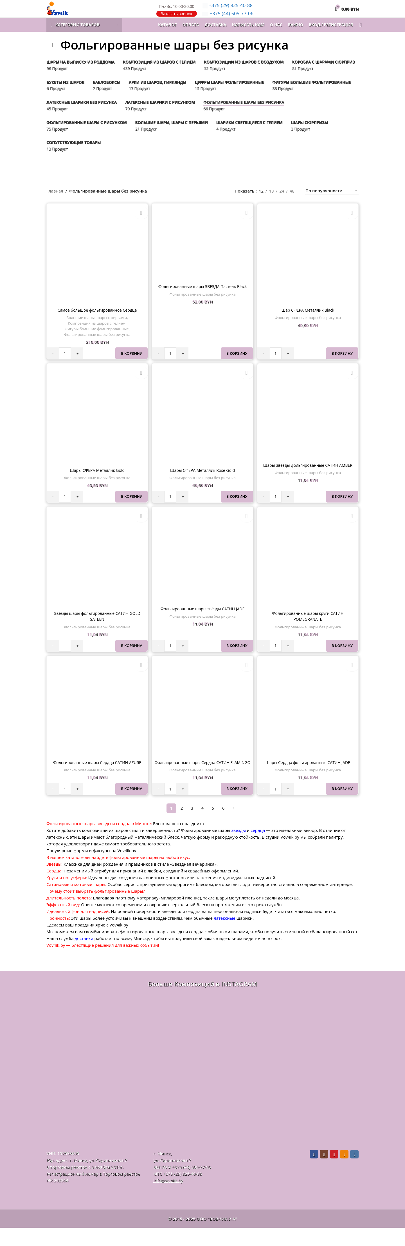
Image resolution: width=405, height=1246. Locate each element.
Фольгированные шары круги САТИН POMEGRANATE (308, 628)
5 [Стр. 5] (213, 826)
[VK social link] (354, 1172)
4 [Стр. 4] (202, 826)
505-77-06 (228, 19)
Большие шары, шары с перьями (96, 328)
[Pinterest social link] (334, 1172)
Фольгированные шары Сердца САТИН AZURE (96, 775)
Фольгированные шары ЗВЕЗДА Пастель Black (202, 297)
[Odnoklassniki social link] (344, 1172)
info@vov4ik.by (168, 1199)
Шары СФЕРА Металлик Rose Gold (202, 481)
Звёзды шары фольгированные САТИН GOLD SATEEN (96, 628)
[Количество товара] (65, 364)
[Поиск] (358, 36)
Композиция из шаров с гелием (96, 333)
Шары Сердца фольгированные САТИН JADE (308, 775)
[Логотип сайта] (65, 14)
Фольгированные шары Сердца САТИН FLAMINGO (202, 777)
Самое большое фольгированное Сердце (96, 320)
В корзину (130, 363)
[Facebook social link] (314, 1172)
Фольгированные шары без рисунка (96, 344)
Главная (54, 202)
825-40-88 (227, 11)
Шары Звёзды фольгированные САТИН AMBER (308, 476)
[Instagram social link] (324, 1172)
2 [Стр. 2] (182, 826)
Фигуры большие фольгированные (96, 339)
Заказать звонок (176, 19)
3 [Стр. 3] (192, 826)
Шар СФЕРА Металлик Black (308, 320)
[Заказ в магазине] (332, 202)
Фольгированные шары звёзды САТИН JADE (203, 620)
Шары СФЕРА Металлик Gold (96, 481)
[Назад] (53, 56)
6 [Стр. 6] (223, 826)
